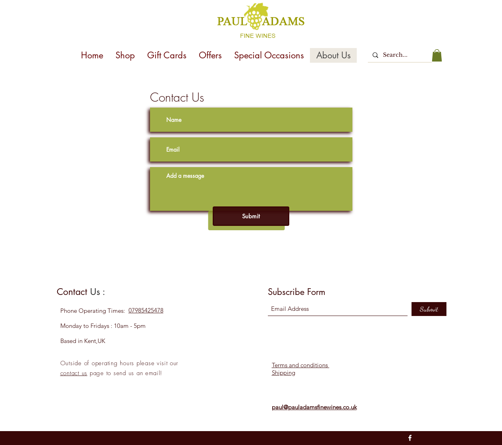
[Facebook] (410, 438)
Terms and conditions (300, 365)
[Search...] (399, 55)
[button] (437, 55)
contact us (74, 373)
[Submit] (251, 216)
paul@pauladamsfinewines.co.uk (314, 407)
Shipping (283, 372)
